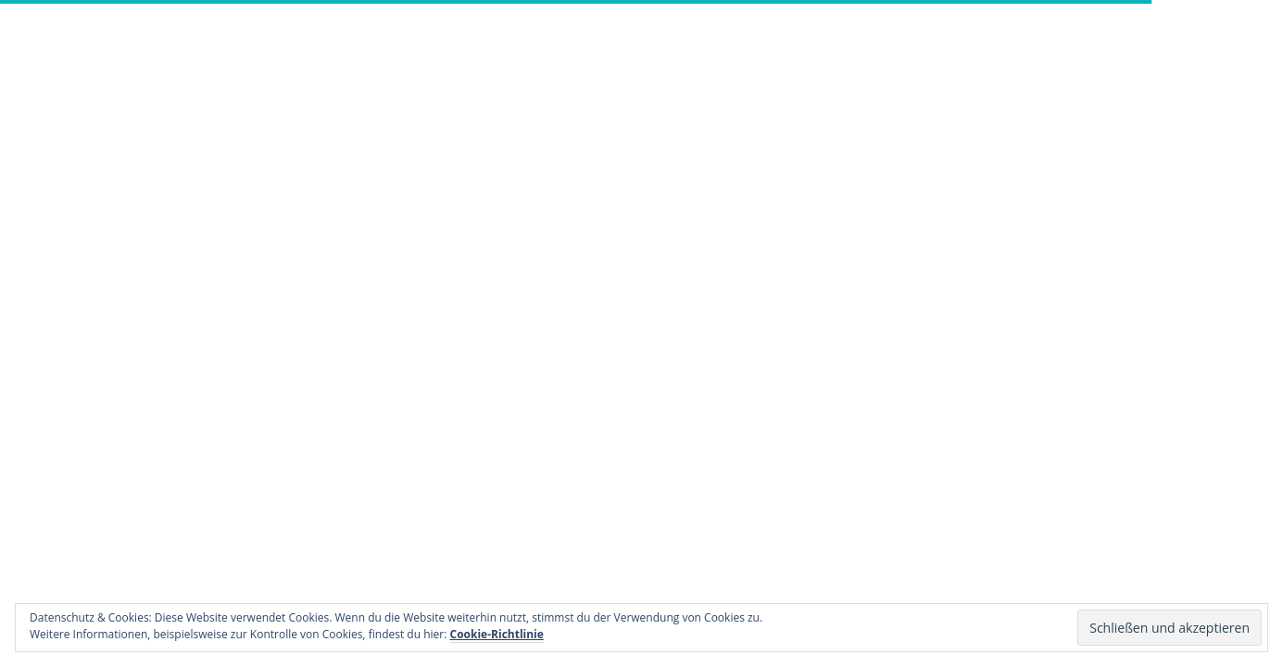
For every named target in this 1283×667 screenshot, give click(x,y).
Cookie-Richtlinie (497, 634)
